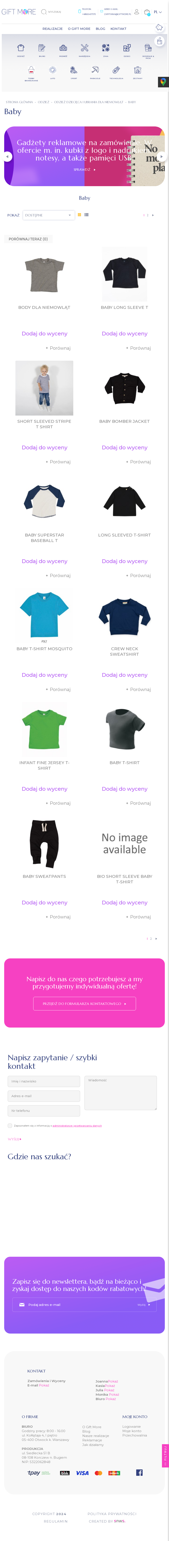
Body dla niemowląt (44, 307)
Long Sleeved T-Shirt (124, 535)
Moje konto (131, 1431)
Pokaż (44, 1385)
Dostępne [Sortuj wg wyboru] (48, 215)
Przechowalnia (134, 1435)
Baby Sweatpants (44, 876)
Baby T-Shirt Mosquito (44, 648)
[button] (7, 156)
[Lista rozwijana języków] (158, 12)
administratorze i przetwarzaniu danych (77, 1125)
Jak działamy (93, 1445)
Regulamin (56, 1521)
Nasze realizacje (95, 1436)
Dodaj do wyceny (44, 333)
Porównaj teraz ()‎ (28, 239)
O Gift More (91, 1427)
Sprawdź (85, 169)
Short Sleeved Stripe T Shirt (44, 424)
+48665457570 (89, 14)
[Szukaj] (54, 11)
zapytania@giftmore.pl (117, 14)
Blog (86, 1431)
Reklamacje (92, 1440)
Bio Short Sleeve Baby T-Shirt (124, 879)
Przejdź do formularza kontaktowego (84, 1003)
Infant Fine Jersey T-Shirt (44, 765)
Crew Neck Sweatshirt (124, 651)
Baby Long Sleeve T (124, 307)
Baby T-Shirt (125, 762)
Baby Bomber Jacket (124, 421)
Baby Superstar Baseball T (44, 538)
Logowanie (131, 1426)
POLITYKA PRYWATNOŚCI (112, 1514)
